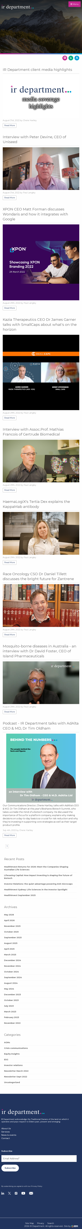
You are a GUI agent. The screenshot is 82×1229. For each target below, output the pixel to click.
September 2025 (13, 937)
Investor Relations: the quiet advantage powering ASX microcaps (38, 884)
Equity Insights (12, 1054)
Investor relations (13, 1065)
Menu (75, 4)
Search (50, 1223)
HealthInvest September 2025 (20, 895)
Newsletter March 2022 (16, 1071)
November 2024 (12, 966)
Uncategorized (12, 1082)
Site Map (29, 1223)
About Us (6, 1128)
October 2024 (11, 972)
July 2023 (9, 1006)
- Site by (70, 1226)
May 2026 (9, 915)
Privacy (40, 1223)
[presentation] (18, 1178)
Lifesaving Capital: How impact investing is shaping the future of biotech (38, 876)
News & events (8, 1135)
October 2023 (11, 1000)
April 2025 (9, 949)
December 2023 (12, 994)
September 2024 (13, 977)
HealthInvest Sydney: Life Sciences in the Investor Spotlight (35, 889)
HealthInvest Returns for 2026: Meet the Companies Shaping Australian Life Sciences (36, 868)
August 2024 (11, 983)
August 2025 (10, 943)
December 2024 (12, 960)
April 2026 (9, 920)
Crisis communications (16, 1048)
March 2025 (10, 954)
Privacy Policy (36, 1186)
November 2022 (12, 1023)
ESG (6, 1059)
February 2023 (11, 1017)
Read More (9, 125)
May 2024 (9, 989)
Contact (5, 1138)
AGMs (7, 1042)
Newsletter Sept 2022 (15, 1076)
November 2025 (12, 926)
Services (5, 1131)
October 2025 (11, 932)
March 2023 (10, 1011)
